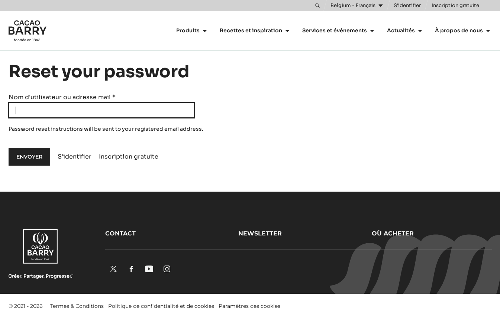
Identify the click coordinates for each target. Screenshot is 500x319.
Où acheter (393, 233)
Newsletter (260, 233)
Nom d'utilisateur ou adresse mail (62, 97)
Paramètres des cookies (249, 306)
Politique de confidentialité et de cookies (161, 306)
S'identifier (74, 156)
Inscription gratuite (128, 156)
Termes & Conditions (77, 306)
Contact (120, 233)
